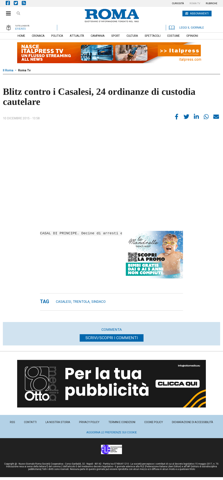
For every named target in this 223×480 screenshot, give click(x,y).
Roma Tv (24, 70)
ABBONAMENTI (199, 13)
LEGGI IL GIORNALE (186, 27)
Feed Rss (26, 3)
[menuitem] (178, 3)
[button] (7, 11)
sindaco (98, 302)
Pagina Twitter (18, 3)
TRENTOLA (81, 302)
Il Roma (8, 70)
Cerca (18, 14)
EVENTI (20, 28)
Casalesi (63, 302)
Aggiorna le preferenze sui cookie (111, 432)
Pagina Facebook (10, 3)
